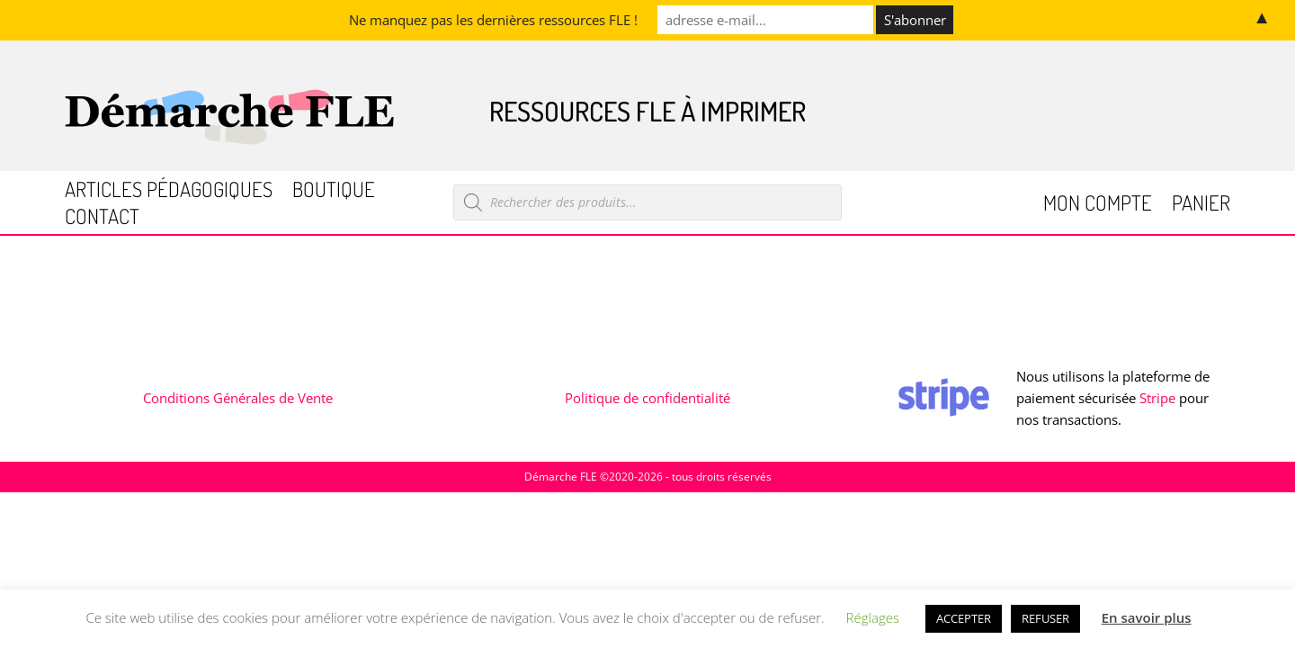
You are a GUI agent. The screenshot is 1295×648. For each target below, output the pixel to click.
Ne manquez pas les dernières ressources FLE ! (493, 20)
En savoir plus (1147, 617)
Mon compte (1097, 205)
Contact (102, 219)
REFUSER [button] (1045, 618)
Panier (1201, 205)
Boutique (333, 192)
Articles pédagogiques (168, 192)
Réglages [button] (872, 617)
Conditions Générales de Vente (238, 398)
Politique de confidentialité (647, 398)
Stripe (1157, 398)
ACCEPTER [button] (963, 618)
